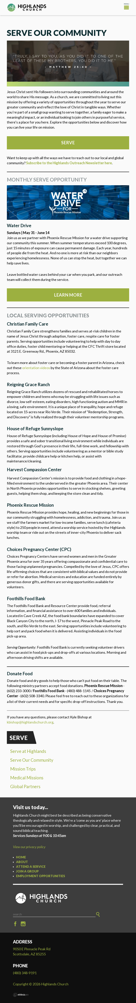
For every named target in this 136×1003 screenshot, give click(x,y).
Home (21, 857)
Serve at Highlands (28, 751)
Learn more (68, 295)
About (22, 862)
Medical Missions (26, 777)
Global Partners (25, 786)
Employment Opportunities (40, 876)
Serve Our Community (31, 760)
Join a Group (27, 871)
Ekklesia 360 (21, 995)
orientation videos (36, 368)
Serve (19, 737)
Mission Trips (23, 769)
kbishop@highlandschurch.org (30, 722)
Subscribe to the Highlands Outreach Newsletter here (69, 163)
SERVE (68, 142)
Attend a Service (31, 866)
